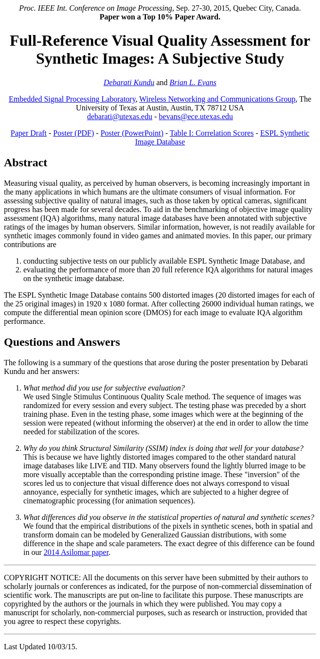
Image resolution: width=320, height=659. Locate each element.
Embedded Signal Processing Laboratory (72, 99)
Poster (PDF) (73, 133)
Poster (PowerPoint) (132, 133)
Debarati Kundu (129, 82)
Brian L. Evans (193, 82)
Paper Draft (29, 133)
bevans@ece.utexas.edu (196, 116)
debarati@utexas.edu (119, 116)
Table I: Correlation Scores (212, 133)
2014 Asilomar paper (76, 552)
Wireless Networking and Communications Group (217, 99)
